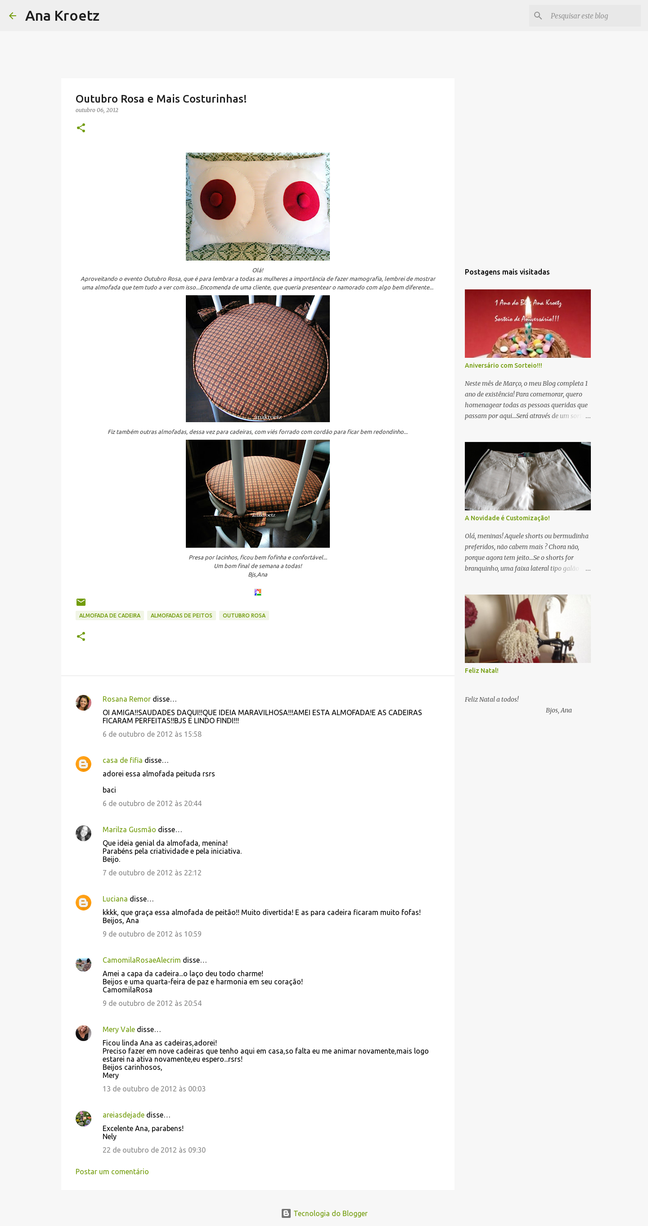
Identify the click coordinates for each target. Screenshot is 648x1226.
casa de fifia (123, 760)
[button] (81, 128)
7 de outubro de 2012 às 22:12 (152, 873)
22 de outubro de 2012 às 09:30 (154, 1150)
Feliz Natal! (482, 670)
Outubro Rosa (244, 615)
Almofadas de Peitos (181, 615)
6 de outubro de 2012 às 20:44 (152, 803)
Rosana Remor (127, 699)
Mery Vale (119, 1029)
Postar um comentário (112, 1171)
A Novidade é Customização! (507, 518)
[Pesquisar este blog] (593, 16)
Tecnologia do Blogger (324, 1213)
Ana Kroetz (62, 15)
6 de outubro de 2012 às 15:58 (152, 734)
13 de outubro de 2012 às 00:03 (154, 1089)
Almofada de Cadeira (109, 615)
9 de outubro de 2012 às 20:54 (152, 1003)
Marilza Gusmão (129, 829)
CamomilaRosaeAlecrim (142, 960)
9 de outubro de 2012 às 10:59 (152, 934)
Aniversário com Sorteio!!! (503, 365)
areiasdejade (123, 1115)
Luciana (115, 899)
